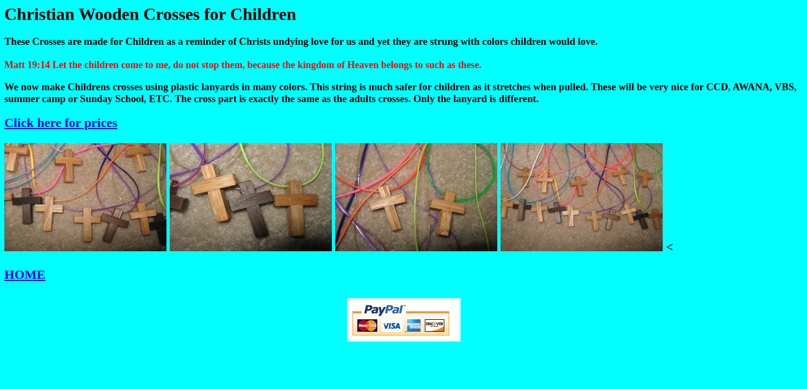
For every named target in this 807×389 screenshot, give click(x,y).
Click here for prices (60, 123)
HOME (24, 274)
